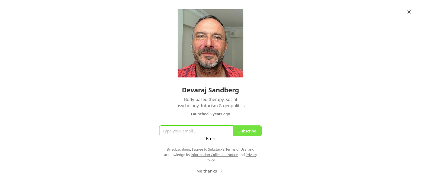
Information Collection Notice (214, 154)
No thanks (210, 171)
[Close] (409, 11)
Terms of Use (236, 149)
